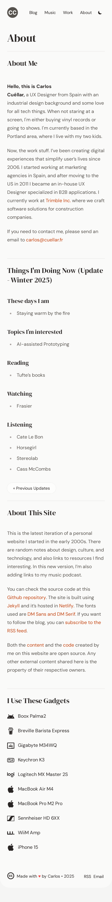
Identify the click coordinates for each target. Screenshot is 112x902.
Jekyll (13, 606)
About (86, 12)
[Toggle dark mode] (100, 11)
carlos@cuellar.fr (44, 240)
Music (50, 12)
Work (68, 12)
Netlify (66, 606)
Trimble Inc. (58, 200)
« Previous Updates (31, 488)
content (35, 645)
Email (98, 876)
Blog (33, 12)
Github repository (26, 597)
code (68, 645)
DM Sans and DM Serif (51, 614)
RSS (87, 876)
